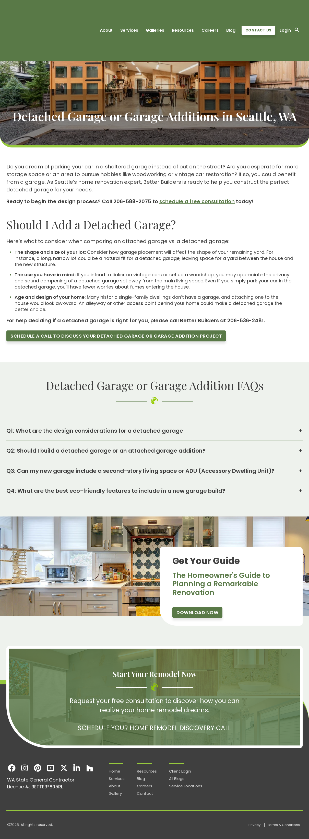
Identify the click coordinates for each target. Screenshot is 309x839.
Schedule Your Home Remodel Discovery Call (154, 728)
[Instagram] (24, 767)
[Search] (297, 12)
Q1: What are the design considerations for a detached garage (154, 431)
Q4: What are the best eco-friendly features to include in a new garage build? (154, 491)
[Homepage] (34, 12)
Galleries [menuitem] (155, 12)
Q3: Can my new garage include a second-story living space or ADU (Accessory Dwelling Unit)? (154, 471)
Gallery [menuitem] (115, 793)
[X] (63, 767)
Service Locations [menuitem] (185, 786)
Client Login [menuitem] (180, 771)
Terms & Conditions (283, 824)
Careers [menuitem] (210, 12)
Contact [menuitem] (145, 793)
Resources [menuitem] (183, 12)
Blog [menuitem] (230, 12)
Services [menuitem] (129, 12)
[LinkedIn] (76, 767)
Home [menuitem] (114, 771)
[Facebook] (11, 767)
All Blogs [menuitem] (176, 778)
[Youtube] (50, 767)
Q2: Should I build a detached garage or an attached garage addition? (154, 451)
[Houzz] (89, 767)
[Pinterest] (37, 767)
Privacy (254, 824)
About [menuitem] (106, 12)
